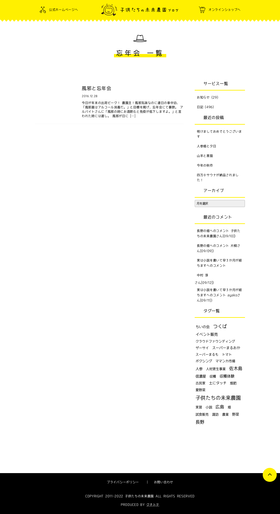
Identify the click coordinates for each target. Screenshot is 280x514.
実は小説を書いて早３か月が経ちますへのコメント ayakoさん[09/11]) (219, 295)
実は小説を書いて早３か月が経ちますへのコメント (219, 263)
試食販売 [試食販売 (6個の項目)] (202, 414)
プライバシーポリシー (123, 482)
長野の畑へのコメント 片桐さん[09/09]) (218, 248)
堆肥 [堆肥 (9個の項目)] (233, 383)
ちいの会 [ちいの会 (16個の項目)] (203, 327)
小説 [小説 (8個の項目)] (209, 407)
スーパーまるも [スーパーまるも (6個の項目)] (207, 354)
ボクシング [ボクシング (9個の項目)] (204, 361)
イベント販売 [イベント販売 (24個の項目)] (207, 334)
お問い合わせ (163, 482)
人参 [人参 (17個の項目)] (199, 369)
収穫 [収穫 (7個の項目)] (213, 376)
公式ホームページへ (63, 9)
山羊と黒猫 (205, 155)
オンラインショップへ (224, 9)
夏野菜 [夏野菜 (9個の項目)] (200, 390)
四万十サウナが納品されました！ (218, 177)
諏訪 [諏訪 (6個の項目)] (215, 414)
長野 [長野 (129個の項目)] (200, 422)
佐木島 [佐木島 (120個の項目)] (235, 368)
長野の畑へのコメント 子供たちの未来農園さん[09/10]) (218, 233)
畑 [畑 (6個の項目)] (229, 407)
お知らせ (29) (207, 97)
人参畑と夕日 (206, 146)
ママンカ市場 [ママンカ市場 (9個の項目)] (225, 361)
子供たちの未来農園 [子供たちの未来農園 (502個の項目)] (218, 397)
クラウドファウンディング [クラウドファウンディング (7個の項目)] (215, 341)
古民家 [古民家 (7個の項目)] (200, 383)
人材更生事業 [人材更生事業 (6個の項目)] (216, 369)
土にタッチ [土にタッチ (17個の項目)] (217, 383)
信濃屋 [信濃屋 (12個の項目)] (201, 376)
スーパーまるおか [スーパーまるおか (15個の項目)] (226, 348)
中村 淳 (202, 275)
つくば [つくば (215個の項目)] (220, 326)
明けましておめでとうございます (219, 134)
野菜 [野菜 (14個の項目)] (235, 414)
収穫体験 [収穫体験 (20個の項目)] (227, 376)
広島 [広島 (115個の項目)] (219, 406)
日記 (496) (205, 106)
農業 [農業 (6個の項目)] (225, 414)
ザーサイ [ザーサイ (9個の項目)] (202, 348)
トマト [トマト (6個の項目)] (227, 354)
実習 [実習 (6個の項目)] (199, 407)
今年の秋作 (205, 165)
